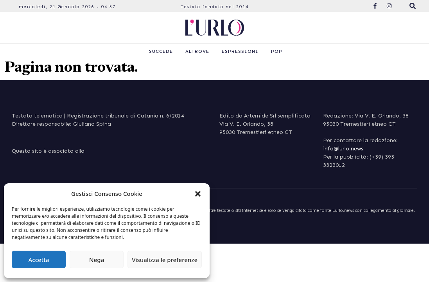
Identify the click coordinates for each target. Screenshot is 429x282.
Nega (96, 260)
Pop (276, 51)
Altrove (197, 51)
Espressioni (240, 51)
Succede (161, 51)
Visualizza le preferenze (164, 260)
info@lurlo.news (343, 148)
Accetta (38, 260)
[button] (198, 193)
